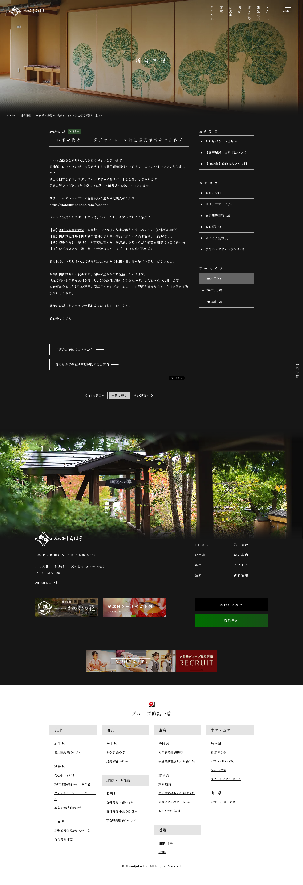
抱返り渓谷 (67, 242)
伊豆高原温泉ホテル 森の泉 (176, 761)
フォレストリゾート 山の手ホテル (75, 796)
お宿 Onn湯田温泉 (223, 802)
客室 (221, 9)
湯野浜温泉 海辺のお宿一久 (72, 831)
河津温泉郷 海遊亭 (170, 752)
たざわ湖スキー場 (71, 248)
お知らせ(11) (214, 193)
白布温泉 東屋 (63, 839)
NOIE (162, 852)
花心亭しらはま (64, 775)
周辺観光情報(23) (217, 215)
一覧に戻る (119, 395)
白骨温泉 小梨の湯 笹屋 (121, 811)
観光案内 (258, 13)
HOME (212, 13)
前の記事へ (97, 395)
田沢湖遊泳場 (68, 236)
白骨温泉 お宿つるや (120, 802)
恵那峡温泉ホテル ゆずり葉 (176, 793)
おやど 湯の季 (115, 752)
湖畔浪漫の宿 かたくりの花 (72, 784)
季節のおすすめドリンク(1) (224, 249)
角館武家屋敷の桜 (71, 230)
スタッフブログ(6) (218, 204)
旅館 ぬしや (218, 752)
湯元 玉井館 (218, 770)
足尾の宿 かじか (117, 761)
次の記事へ (141, 395)
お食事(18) (213, 226)
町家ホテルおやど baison (175, 802)
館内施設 (249, 13)
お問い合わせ (231, 604)
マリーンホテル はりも (226, 779)
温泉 (240, 9)
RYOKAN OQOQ (222, 761)
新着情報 (241, 575)
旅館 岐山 (164, 784)
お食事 (230, 11)
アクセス (268, 13)
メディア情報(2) (216, 238)
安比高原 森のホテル (68, 752)
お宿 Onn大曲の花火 (68, 808)
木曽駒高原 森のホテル (121, 820)
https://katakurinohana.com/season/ (78, 204)
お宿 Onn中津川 (169, 811)
